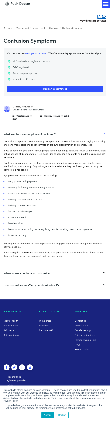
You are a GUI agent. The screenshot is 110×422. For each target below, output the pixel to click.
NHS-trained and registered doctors (31, 61)
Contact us (80, 321)
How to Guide (82, 350)
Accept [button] (47, 415)
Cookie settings (83, 330)
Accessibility (81, 326)
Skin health (9, 330)
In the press (45, 321)
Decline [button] (62, 415)
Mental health (11, 321)
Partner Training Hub (85, 340)
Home (9, 28)
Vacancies (44, 326)
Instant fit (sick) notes (24, 79)
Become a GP (46, 330)
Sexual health (11, 326)
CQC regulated (21, 67)
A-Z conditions (11, 335)
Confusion (54, 28)
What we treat (22, 28)
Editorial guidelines (84, 335)
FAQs (77, 345)
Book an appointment (55, 89)
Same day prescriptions (25, 73)
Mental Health (38, 28)
